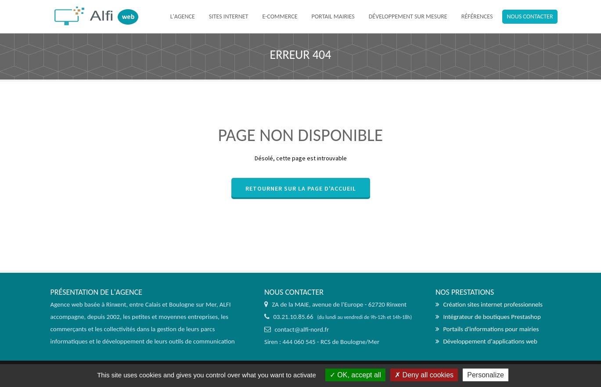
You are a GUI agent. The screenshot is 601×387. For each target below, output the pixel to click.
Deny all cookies (424, 375)
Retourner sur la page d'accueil (300, 188)
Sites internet (228, 16)
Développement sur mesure (408, 16)
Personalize (485, 375)
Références (477, 16)
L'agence (182, 16)
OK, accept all (355, 375)
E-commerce (279, 16)
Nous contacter (530, 16)
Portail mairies (333, 16)
